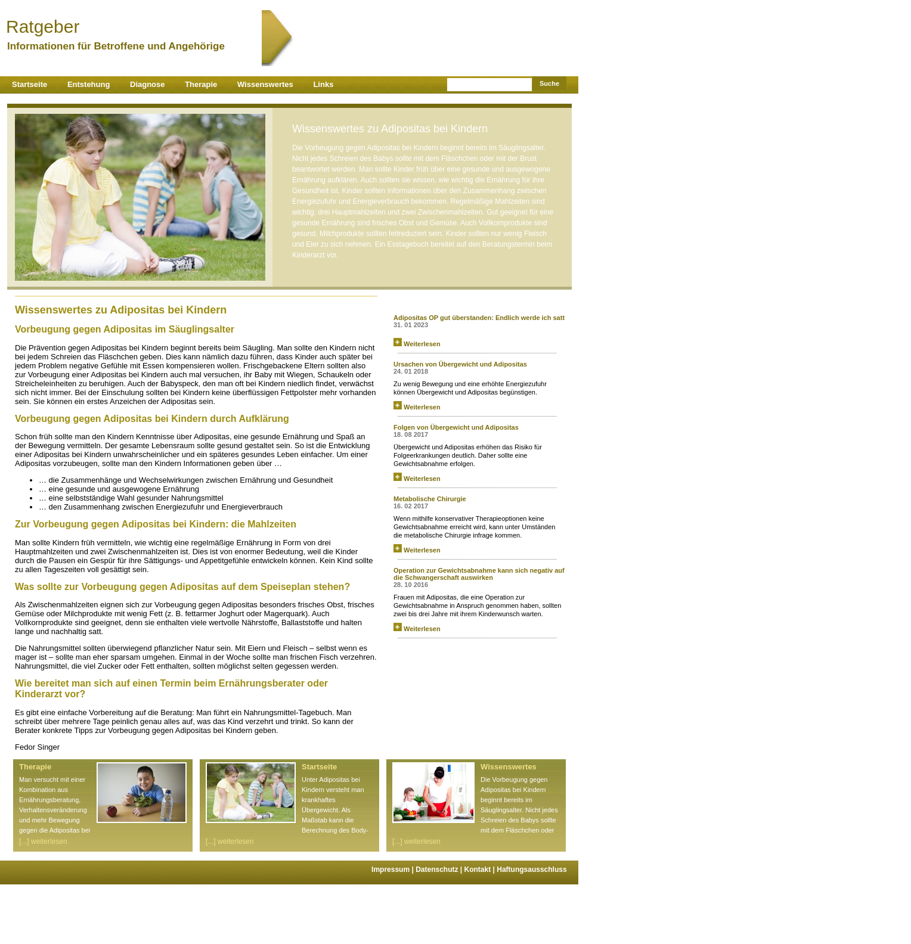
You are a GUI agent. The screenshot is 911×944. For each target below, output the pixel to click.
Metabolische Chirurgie (429, 498)
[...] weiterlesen (43, 841)
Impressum (393, 869)
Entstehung (88, 84)
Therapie (201, 84)
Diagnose (147, 84)
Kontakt (480, 869)
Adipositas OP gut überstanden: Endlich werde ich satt (479, 317)
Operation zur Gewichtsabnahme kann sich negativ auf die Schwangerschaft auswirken (479, 574)
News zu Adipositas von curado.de (456, 302)
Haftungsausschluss (531, 869)
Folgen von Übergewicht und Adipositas (456, 427)
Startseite (29, 84)
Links (323, 84)
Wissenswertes (265, 84)
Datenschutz (440, 869)
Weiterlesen (417, 343)
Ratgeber (134, 26)
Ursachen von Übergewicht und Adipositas (460, 364)
